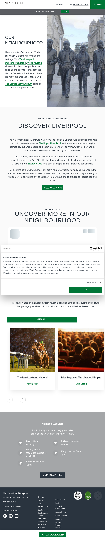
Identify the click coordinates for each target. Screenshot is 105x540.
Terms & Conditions (60, 507)
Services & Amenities (42, 526)
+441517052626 (10, 502)
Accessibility (60, 512)
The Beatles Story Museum (18, 84)
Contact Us (60, 499)
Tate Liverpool (26, 59)
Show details (92, 283)
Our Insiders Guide (43, 514)
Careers (58, 519)
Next (23, 399)
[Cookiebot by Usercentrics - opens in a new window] (91, 249)
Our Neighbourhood (44, 505)
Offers (40, 501)
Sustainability (61, 516)
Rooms (41, 497)
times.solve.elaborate (12, 506)
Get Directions (10, 511)
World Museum (34, 63)
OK (85, 290)
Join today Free (52, 475)
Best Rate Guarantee (42, 520)
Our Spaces (42, 510)
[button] (97, 4)
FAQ (57, 503)
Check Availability (53, 535)
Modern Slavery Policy (58, 525)
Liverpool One (35, 164)
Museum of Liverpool (15, 63)
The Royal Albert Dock (50, 143)
